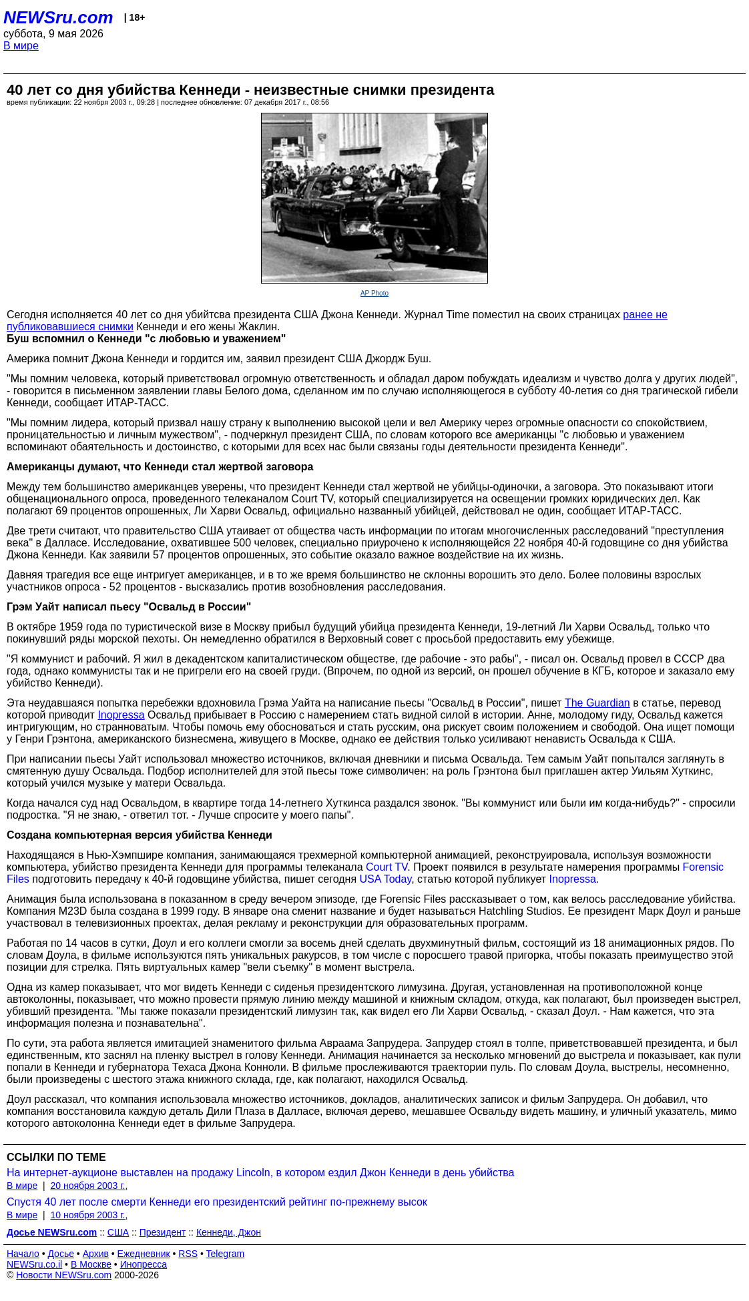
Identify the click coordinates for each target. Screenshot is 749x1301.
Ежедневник (143, 1253)
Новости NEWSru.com (63, 1275)
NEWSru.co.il (34, 1264)
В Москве (91, 1264)
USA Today (386, 879)
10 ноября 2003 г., (89, 1215)
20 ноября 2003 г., (89, 1185)
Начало (23, 1253)
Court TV (386, 867)
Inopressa (572, 879)
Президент (163, 1232)
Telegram (225, 1253)
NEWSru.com (58, 17)
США (118, 1232)
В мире (21, 45)
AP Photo (374, 293)
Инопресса (144, 1264)
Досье (60, 1253)
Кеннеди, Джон (228, 1232)
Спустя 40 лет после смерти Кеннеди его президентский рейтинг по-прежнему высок (217, 1202)
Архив (96, 1253)
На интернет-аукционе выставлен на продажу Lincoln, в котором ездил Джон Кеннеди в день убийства (261, 1172)
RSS (188, 1253)
